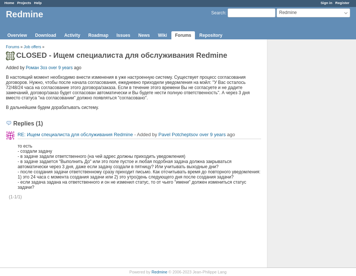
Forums (183, 35)
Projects (24, 3)
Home (9, 3)
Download (45, 35)
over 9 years (61, 67)
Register (342, 3)
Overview (17, 35)
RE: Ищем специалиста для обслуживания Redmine (75, 134)
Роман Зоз (36, 67)
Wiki (162, 35)
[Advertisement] (304, 155)
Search (218, 12)
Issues (123, 35)
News (144, 35)
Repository (210, 35)
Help (38, 3)
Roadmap (98, 35)
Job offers (32, 47)
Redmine (159, 272)
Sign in (326, 3)
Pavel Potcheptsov (178, 134)
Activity (72, 35)
